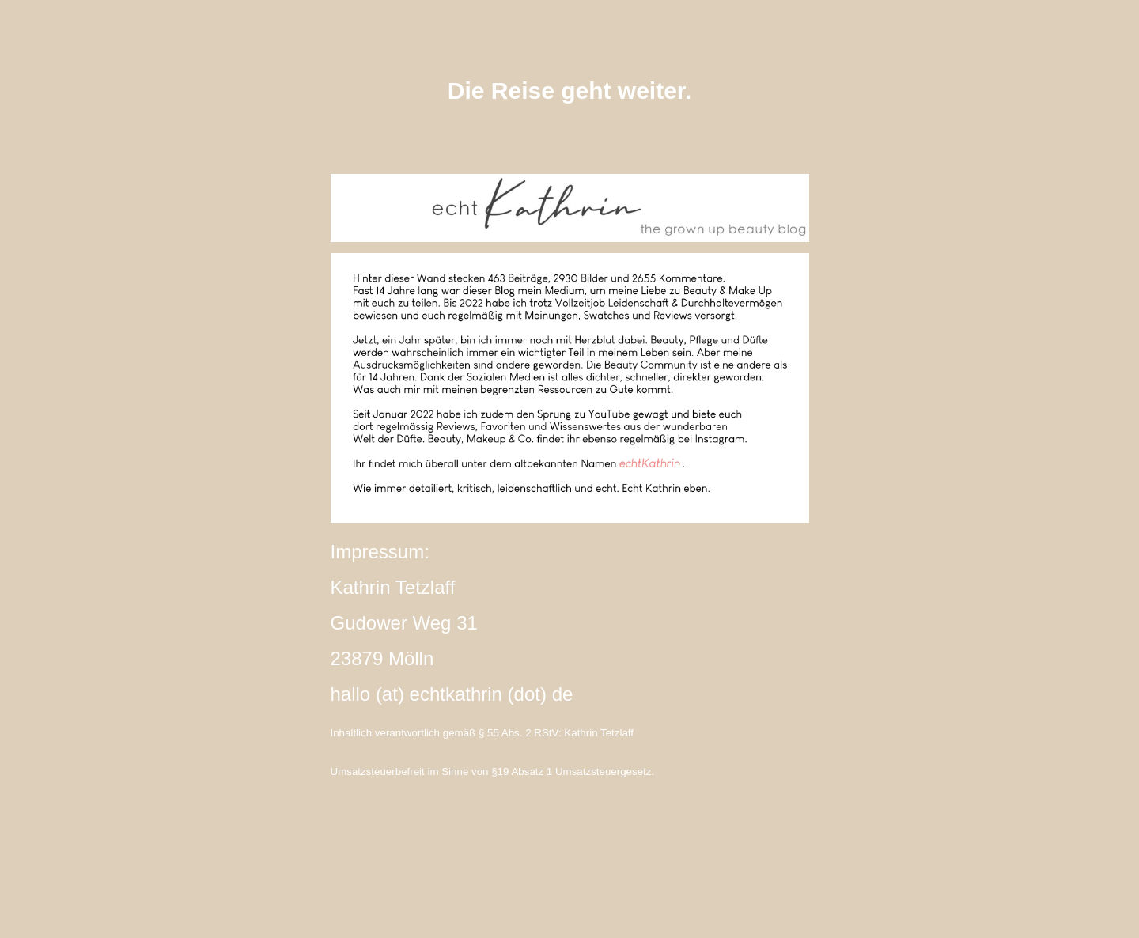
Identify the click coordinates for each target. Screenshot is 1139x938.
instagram (569, 858)
